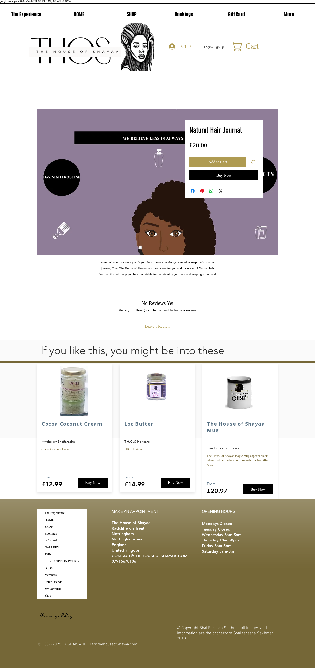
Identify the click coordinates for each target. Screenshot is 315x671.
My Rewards (53, 588)
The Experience (55, 513)
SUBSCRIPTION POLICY (62, 561)
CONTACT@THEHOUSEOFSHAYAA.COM (150, 556)
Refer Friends (53, 582)
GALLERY (52, 547)
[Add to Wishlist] (253, 162)
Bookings (51, 533)
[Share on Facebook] (193, 191)
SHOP (49, 526)
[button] (251, 46)
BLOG (49, 568)
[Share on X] (221, 191)
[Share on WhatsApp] (211, 191)
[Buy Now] (93, 483)
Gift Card (51, 540)
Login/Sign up (214, 47)
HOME (49, 520)
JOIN (48, 554)
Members (51, 575)
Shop (48, 595)
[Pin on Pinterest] (202, 191)
